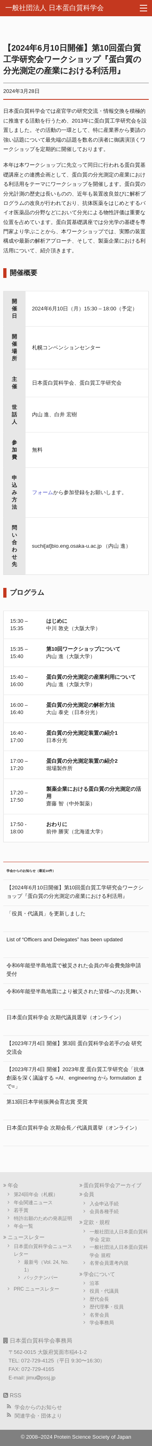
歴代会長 (99, 1299)
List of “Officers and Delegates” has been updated (64, 939)
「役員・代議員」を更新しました (46, 913)
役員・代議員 (104, 1291)
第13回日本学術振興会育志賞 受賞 (47, 1102)
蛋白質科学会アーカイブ (112, 1185)
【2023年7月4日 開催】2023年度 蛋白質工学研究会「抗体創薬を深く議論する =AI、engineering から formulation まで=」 (75, 1077)
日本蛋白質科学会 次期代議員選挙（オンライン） (65, 1017)
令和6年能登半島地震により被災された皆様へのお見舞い (73, 991)
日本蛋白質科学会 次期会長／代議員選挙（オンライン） (73, 1128)
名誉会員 (99, 1315)
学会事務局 (102, 1323)
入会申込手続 (104, 1204)
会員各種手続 (104, 1211)
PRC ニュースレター (37, 1289)
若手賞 (21, 1210)
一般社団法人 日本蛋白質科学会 (54, 8)
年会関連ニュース (33, 1202)
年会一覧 (23, 1226)
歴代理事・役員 (107, 1307)
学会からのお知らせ (38, 1407)
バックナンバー (41, 1277)
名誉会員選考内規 (109, 1263)
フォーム (42, 492)
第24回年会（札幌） (36, 1194)
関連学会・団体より (38, 1416)
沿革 (94, 1283)
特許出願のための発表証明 (43, 1218)
